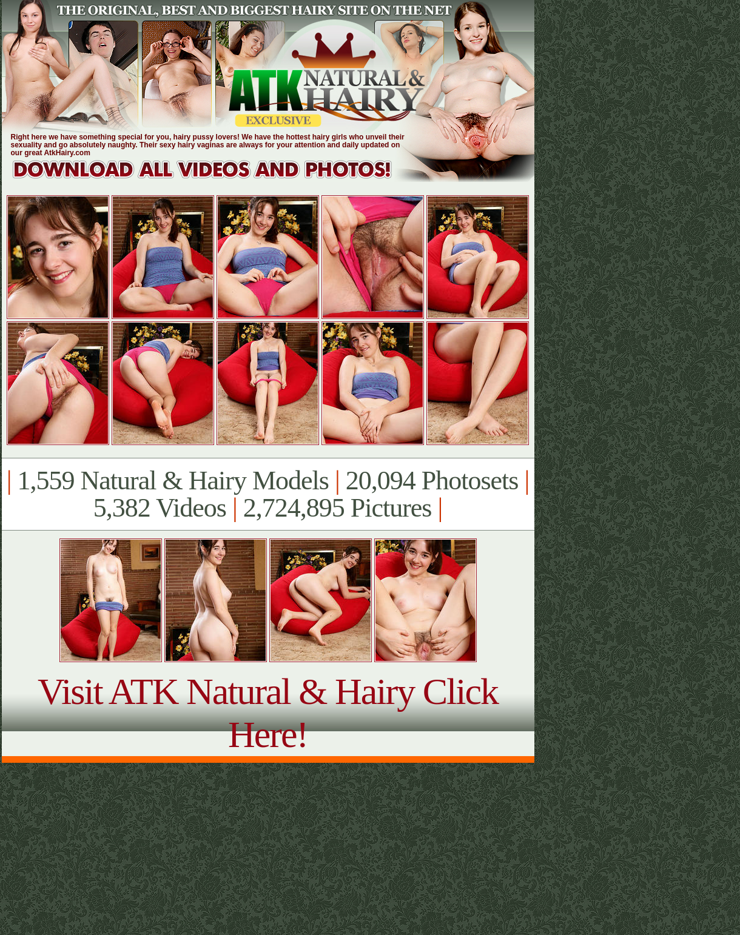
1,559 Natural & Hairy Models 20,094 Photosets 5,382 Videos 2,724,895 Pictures (268, 494)
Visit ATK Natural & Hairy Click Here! (268, 713)
